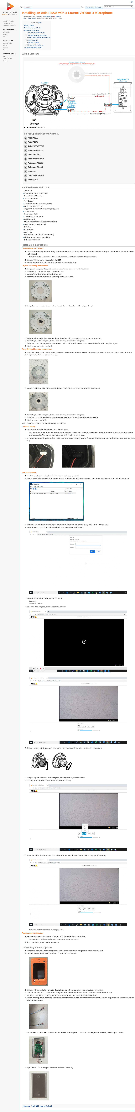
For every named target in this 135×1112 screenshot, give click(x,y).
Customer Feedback (9, 25)
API (4, 36)
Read (82, 7)
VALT (4, 56)
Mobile (5, 45)
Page (21, 7)
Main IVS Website (8, 21)
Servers (5, 47)
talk (54, 16)
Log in (131, 2)
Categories (26, 1106)
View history (98, 7)
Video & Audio (7, 43)
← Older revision (31, 18)
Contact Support (8, 23)
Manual (5, 34)
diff (24, 18)
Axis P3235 (35, 1106)
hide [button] (39, 23)
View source (89, 7)
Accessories (6, 50)
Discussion (28, 7)
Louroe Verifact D (46, 1106)
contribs (58, 16)
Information (6, 32)
